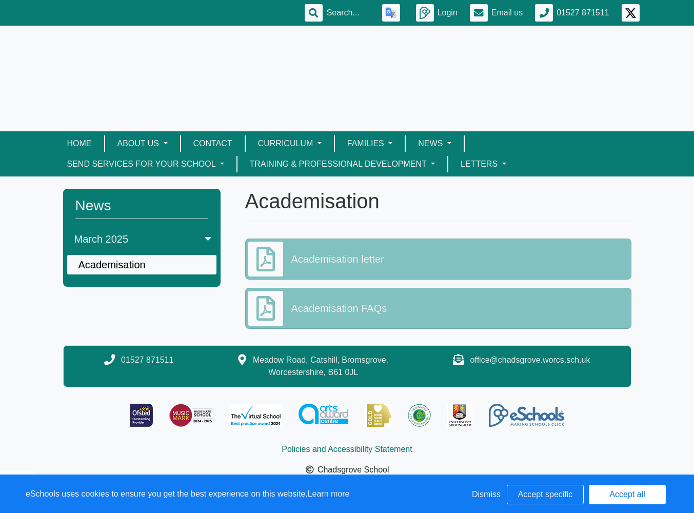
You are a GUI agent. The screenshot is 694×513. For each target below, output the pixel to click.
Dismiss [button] (486, 494)
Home (79, 143)
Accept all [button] (627, 494)
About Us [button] (139, 143)
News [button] (431, 143)
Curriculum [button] (286, 143)
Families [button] (366, 143)
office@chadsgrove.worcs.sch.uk (530, 360)
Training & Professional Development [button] (339, 164)
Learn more (329, 493)
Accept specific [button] (545, 494)
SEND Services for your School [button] (142, 164)
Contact (212, 143)
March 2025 (143, 239)
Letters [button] (480, 164)
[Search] (348, 13)
